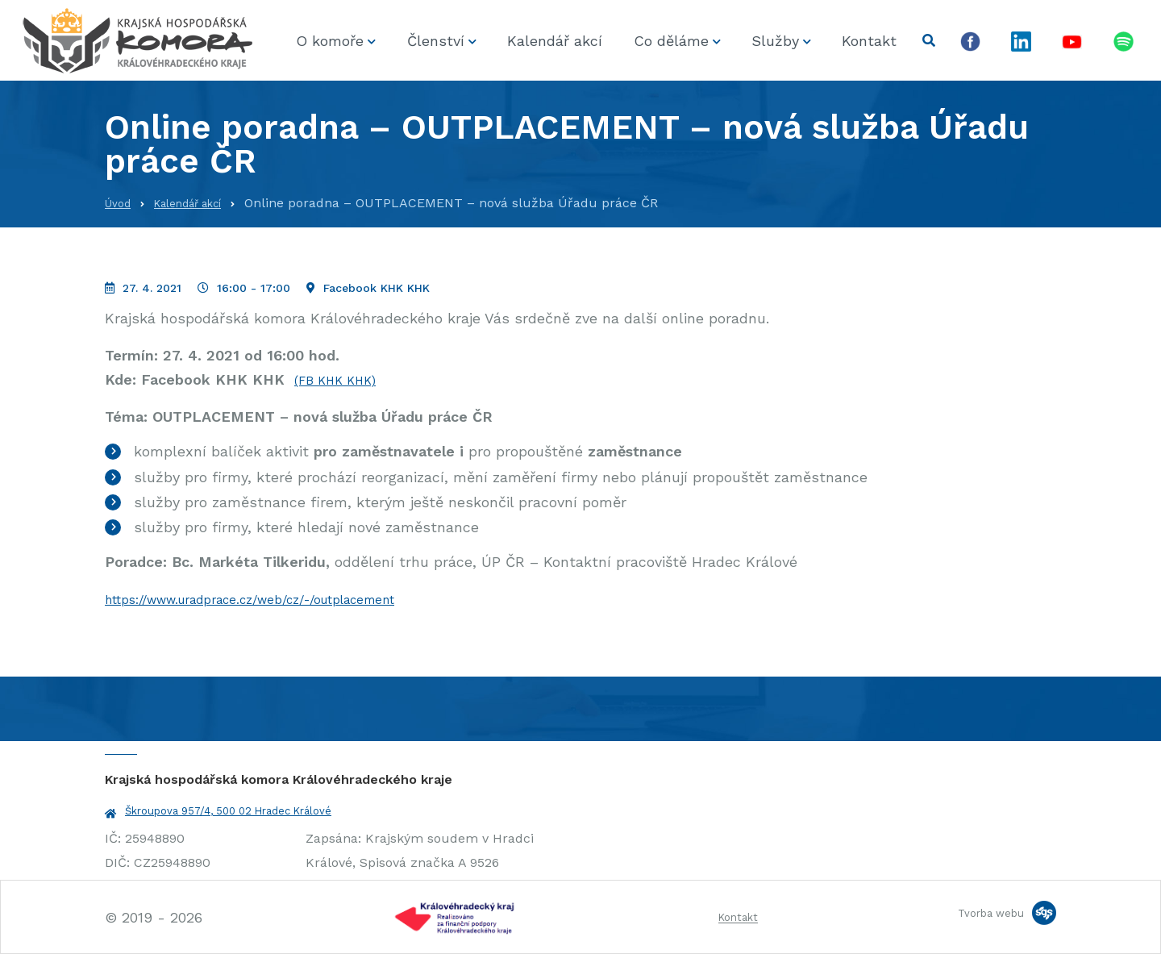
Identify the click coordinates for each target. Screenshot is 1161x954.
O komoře (330, 40)
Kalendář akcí (554, 40)
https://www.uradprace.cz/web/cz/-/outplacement (282, 598)
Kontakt (869, 40)
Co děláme (671, 40)
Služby (775, 40)
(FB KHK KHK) (342, 379)
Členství (435, 40)
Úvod (120, 202)
